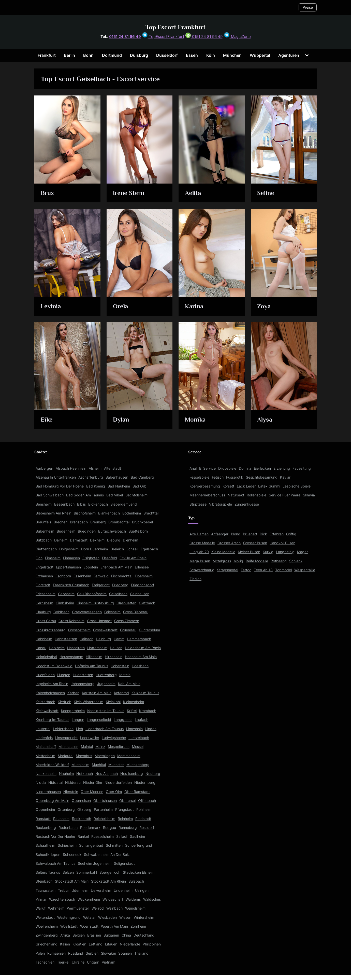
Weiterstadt (45, 917)
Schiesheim (67, 845)
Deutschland (144, 935)
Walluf (41, 908)
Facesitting (301, 468)
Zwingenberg (47, 935)
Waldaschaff (113, 899)
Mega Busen (199, 561)
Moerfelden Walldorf (52, 764)
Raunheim (61, 818)
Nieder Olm (92, 782)
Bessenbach (64, 504)
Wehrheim (56, 908)
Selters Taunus (48, 872)
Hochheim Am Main (141, 656)
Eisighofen (90, 558)
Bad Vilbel (114, 495)
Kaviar (285, 477)
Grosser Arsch (229, 543)
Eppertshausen (68, 567)
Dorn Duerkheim (94, 549)
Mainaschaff (46, 746)
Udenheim (79, 890)
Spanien (125, 953)
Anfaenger (219, 534)
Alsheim (95, 468)
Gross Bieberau (135, 612)
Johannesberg (83, 683)
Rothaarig (279, 561)
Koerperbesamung (204, 486)
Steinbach (44, 881)
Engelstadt (44, 567)
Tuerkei (63, 962)
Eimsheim (53, 558)
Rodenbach (68, 827)
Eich (39, 558)
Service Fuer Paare (284, 495)
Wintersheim (144, 917)
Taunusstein (45, 890)
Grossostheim (79, 630)
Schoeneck (72, 854)
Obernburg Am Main (52, 800)
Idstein (124, 675)
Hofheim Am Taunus (91, 666)
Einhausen (71, 558)
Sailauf (121, 836)
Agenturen (288, 55)
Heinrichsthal (46, 656)
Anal (193, 468)
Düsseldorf (167, 55)
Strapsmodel (227, 570)
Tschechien (45, 962)
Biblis (81, 504)
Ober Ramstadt (137, 791)
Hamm (119, 639)
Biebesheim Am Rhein (53, 513)
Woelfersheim (47, 926)
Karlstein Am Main (96, 693)
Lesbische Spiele (297, 486)
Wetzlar (89, 917)
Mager (302, 552)
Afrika (65, 935)
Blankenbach (109, 513)
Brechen (60, 522)
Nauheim (66, 773)
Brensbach (79, 522)
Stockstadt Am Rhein (108, 881)
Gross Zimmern (126, 621)
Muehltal (99, 764)
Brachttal (150, 513)
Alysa (264, 419)
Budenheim (66, 531)
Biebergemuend (123, 504)
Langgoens (123, 719)
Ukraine (78, 962)
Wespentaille (304, 570)
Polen (40, 953)
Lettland (96, 944)
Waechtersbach (62, 899)
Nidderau (73, 782)
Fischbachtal (121, 576)
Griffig (291, 534)
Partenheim (103, 809)
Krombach (147, 710)
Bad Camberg (142, 477)
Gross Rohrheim (71, 621)
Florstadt (43, 585)
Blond (235, 534)
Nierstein (70, 791)
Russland (75, 953)
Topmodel (283, 570)
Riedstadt (143, 818)
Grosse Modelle (202, 543)
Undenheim (123, 890)
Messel (137, 746)
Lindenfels (44, 737)
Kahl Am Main (129, 683)
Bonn (88, 55)
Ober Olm (114, 791)
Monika (195, 419)
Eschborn (63, 576)
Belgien (78, 935)
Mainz (100, 746)
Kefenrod (121, 693)
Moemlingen (105, 756)
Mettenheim (45, 756)
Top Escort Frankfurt (175, 27)
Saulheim (137, 836)
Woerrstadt (89, 926)
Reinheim (125, 818)
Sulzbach (136, 881)
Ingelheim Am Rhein (52, 683)
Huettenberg (106, 675)
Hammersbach (139, 639)
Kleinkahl (113, 702)
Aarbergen (44, 468)
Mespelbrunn (118, 746)
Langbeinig (285, 552)
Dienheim (130, 540)
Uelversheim (101, 890)
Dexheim (97, 540)
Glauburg (43, 612)
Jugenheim (106, 683)
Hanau (41, 648)
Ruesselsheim (102, 836)
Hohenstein (120, 666)
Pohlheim (143, 809)
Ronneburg (128, 827)
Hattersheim (97, 648)
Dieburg (113, 540)
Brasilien (94, 935)
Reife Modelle (257, 561)
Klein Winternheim (88, 702)
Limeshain (134, 729)
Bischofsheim (85, 513)
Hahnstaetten (66, 639)
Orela (120, 306)
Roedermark (90, 827)
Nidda (41, 782)
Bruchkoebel (142, 522)
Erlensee (142, 567)
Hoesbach (140, 666)
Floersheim (144, 576)
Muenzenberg (138, 764)
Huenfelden (45, 675)
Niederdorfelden (118, 782)
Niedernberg (144, 782)
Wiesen (125, 917)
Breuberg (98, 522)
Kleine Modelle (223, 552)
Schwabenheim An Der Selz (107, 854)
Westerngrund (69, 917)
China (126, 935)
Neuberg (152, 773)
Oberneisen (81, 800)
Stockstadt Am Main (72, 881)
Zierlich (195, 579)
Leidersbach (63, 729)
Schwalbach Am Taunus (55, 863)
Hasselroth (76, 648)
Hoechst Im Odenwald (54, 666)
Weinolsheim (135, 908)
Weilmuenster (78, 908)
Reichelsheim (104, 818)
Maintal (87, 746)
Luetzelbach (138, 737)
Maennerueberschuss (207, 495)
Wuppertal (260, 55)
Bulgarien (111, 935)
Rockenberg (46, 827)
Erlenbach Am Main (116, 567)
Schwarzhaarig (201, 570)
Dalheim (60, 540)
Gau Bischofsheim (92, 594)
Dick (263, 534)
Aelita (193, 193)
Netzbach (84, 773)
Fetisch (218, 477)
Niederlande (130, 944)
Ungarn (93, 962)
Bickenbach (98, 504)
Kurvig (268, 552)
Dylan (121, 419)
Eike (47, 419)
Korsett (228, 486)
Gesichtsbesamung (261, 477)
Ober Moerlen (92, 791)
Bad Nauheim (119, 486)
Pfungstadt (124, 809)
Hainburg (103, 639)
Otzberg (84, 809)
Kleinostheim (133, 702)
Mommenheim (128, 756)
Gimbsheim (65, 603)
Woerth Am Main (114, 926)
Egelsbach (149, 549)
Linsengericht (66, 737)
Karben (73, 693)
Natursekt (236, 495)
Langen (78, 719)
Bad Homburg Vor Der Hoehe (60, 486)
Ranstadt (43, 818)
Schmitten (114, 845)
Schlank (295, 561)
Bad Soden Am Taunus (85, 495)
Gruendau (128, 630)
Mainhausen (68, 746)
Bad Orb (140, 486)
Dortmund (112, 55)
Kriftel (132, 710)
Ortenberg (66, 809)
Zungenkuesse (247, 504)
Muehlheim (80, 764)
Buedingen (87, 531)
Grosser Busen (255, 543)
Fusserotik (234, 477)
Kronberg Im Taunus (52, 719)
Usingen (142, 890)
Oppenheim (45, 809)
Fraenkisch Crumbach (71, 585)
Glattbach (147, 603)
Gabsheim (66, 594)
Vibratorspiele (220, 504)
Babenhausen (117, 477)
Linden (150, 729)
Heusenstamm (71, 656)
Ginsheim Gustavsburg (95, 603)
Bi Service (207, 468)
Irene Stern (128, 193)
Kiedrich (64, 702)
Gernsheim (44, 603)
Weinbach (114, 908)
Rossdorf (146, 827)
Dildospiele (227, 468)
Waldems (133, 899)
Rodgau (109, 827)
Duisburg (139, 55)
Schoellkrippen (48, 854)
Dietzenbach (46, 549)
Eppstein (90, 567)
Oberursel (127, 800)
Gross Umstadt (99, 621)
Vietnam (108, 962)
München (232, 55)
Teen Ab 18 (263, 570)
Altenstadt (112, 468)
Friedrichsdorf (142, 585)
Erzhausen (44, 576)
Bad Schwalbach (50, 495)
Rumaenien (56, 953)
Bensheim (44, 504)
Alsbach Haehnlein (71, 468)
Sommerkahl (86, 872)
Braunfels (43, 522)
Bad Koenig (95, 486)
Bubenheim (45, 531)
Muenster (116, 764)
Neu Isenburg (131, 773)
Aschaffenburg (90, 477)
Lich (79, 729)
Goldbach (61, 612)
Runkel (83, 836)
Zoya (264, 306)
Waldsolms (152, 899)
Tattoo (246, 570)
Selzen (68, 872)
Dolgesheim (69, 549)
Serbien (92, 953)
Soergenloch (109, 872)
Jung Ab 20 (199, 552)
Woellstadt (69, 926)
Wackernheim (89, 899)
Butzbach (44, 540)
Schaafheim (45, 845)
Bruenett (250, 534)
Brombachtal (118, 522)
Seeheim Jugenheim (94, 863)
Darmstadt (78, 540)
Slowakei (108, 953)
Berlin (69, 55)
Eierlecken (262, 468)
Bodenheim (131, 513)
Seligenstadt (124, 863)
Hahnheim (44, 639)
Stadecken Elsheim (138, 872)
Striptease (198, 504)
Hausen (116, 648)
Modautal (65, 756)
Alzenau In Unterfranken (56, 477)
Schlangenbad (91, 845)
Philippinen (152, 944)
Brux (47, 193)
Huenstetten (83, 675)
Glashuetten (126, 603)
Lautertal (43, 729)
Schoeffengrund (138, 845)
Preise (308, 7)
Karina (194, 306)
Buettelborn (138, 531)
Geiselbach (118, 594)
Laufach (141, 719)
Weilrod (98, 908)
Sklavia (309, 495)
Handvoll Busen (282, 543)
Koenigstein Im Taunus (105, 710)
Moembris (84, 756)
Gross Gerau (46, 621)
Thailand (141, 953)
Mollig (238, 561)
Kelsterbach (45, 702)
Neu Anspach (106, 773)
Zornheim (138, 926)
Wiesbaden (107, 917)
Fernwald (101, 576)
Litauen (111, 944)
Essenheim (82, 576)
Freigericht (101, 585)
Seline (265, 193)
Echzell (132, 549)
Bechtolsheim (136, 495)
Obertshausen (105, 800)
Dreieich (117, 549)
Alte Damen (199, 534)
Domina (245, 468)
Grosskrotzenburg (51, 630)
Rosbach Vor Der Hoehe (55, 836)
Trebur (63, 890)
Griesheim (112, 612)
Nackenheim (46, 773)
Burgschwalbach (112, 531)
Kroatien (79, 944)
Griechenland (46, 944)
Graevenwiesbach (87, 612)
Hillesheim (94, 656)
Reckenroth (81, 818)
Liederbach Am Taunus (104, 729)
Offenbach (147, 800)
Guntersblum (149, 630)
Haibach (86, 639)
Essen (192, 55)
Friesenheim (45, 594)
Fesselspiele (199, 477)
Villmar (41, 899)
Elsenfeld (109, 558)
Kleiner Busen (249, 552)
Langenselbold (99, 719)
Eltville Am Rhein (133, 558)
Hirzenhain (113, 656)
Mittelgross (222, 561)
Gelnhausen (139, 594)
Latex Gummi (269, 486)
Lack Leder (246, 486)
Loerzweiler (89, 737)
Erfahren (277, 534)
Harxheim (57, 648)
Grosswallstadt (105, 630)
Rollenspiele (256, 495)
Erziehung (281, 468)
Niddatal (55, 782)
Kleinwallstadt (47, 710)
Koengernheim (73, 710)
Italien (65, 944)
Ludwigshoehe (114, 737)
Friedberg (120, 585)
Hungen (63, 675)
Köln (210, 55)
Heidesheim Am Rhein (143, 648)
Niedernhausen (48, 791)
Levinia (51, 306)
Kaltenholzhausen (50, 693)
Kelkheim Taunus (145, 693)
